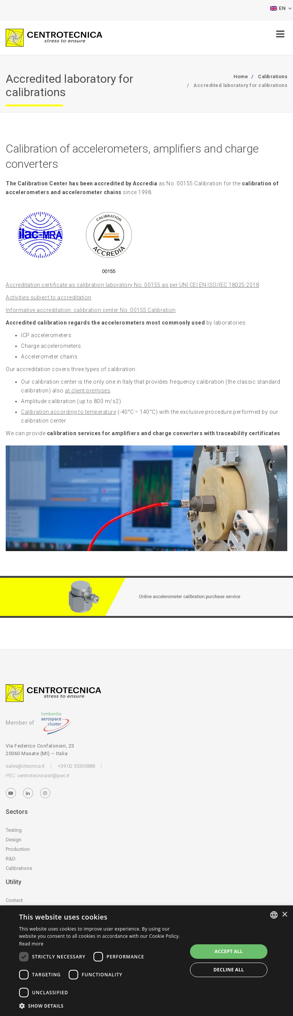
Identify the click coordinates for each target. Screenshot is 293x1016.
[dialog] (146, 960)
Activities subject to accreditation (49, 297)
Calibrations (19, 868)
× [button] (284, 915)
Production (18, 849)
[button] (100, 1006)
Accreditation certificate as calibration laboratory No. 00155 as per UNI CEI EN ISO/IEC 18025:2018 (132, 285)
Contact (14, 900)
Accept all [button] (229, 951)
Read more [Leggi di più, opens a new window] (31, 943)
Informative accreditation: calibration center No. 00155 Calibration (91, 310)
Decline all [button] (229, 969)
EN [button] (277, 8)
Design (13, 839)
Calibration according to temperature (68, 412)
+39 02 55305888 (76, 766)
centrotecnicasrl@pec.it (43, 775)
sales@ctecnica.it (25, 766)
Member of (39, 723)
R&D (11, 859)
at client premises (87, 390)
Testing (14, 830)
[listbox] (274, 915)
